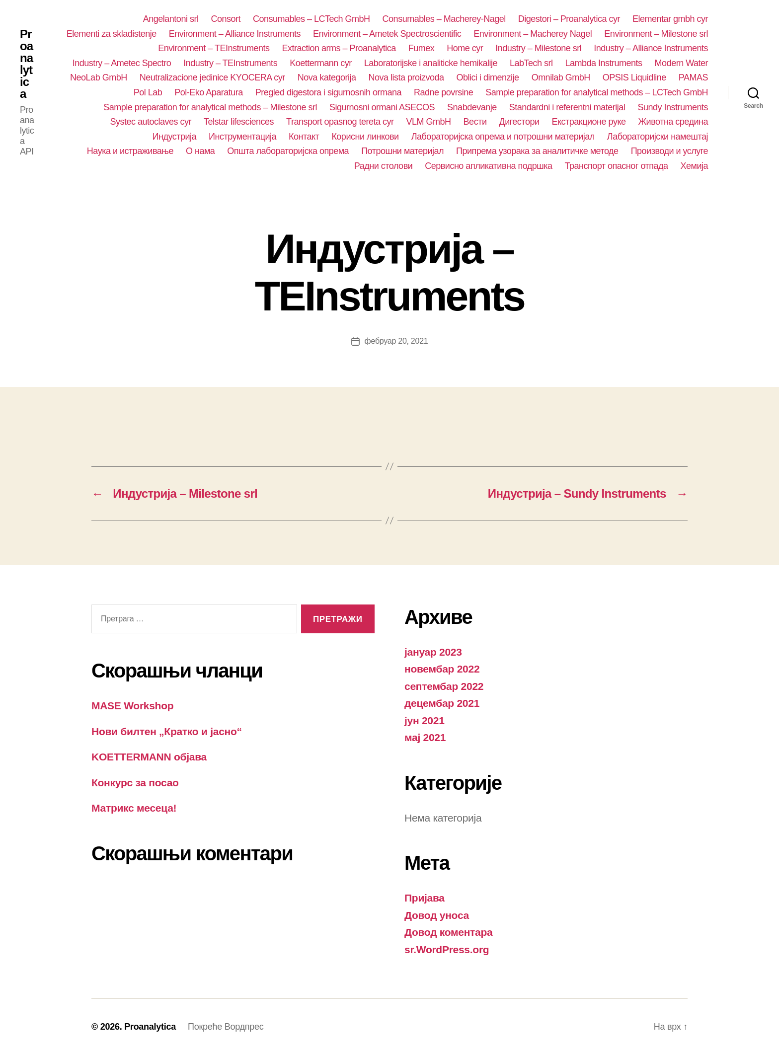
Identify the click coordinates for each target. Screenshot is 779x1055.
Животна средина (673, 122)
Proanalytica (26, 64)
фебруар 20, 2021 (396, 341)
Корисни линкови (364, 137)
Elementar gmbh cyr (670, 19)
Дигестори (519, 122)
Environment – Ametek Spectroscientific (387, 34)
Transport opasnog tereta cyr (340, 122)
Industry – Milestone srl (538, 48)
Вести (475, 122)
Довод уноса (436, 915)
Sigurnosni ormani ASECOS (382, 107)
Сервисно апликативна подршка (488, 166)
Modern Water (681, 63)
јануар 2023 (433, 652)
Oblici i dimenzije (488, 77)
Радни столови (383, 166)
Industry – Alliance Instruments (651, 48)
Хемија (694, 166)
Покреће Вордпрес (225, 1027)
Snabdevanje (472, 107)
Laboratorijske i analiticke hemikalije (430, 63)
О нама (200, 151)
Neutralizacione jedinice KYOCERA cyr (212, 77)
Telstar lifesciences (239, 122)
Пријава (424, 898)
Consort (225, 19)
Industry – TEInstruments (230, 63)
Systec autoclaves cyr (150, 122)
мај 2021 (425, 737)
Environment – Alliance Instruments (235, 34)
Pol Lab (148, 92)
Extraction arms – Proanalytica (339, 48)
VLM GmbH (428, 122)
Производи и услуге (669, 151)
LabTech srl (531, 63)
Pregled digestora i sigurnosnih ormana (328, 92)
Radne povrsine (443, 92)
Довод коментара (448, 932)
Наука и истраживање (130, 151)
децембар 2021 (441, 703)
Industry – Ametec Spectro (122, 63)
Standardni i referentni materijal (567, 107)
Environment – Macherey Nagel (532, 34)
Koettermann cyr (321, 63)
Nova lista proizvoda (406, 77)
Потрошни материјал (402, 151)
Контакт (304, 137)
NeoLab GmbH (98, 77)
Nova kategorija (327, 77)
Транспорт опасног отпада (616, 166)
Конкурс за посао (135, 782)
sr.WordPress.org (446, 949)
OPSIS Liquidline (634, 77)
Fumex (421, 48)
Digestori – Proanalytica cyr (569, 19)
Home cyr (465, 48)
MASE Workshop (132, 705)
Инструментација (242, 137)
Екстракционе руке (589, 122)
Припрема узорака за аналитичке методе (537, 151)
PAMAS (693, 77)
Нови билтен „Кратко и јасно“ (166, 731)
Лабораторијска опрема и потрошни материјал (503, 137)
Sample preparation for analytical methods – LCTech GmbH (596, 92)
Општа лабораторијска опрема (288, 151)
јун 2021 (424, 720)
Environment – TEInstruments (213, 48)
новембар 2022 (441, 669)
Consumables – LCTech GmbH (311, 19)
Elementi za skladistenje (111, 34)
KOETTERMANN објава (149, 756)
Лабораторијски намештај (657, 137)
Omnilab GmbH (561, 77)
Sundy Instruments (672, 107)
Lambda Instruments (603, 63)
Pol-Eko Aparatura (208, 92)
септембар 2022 (443, 686)
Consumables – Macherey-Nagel (444, 19)
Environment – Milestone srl (656, 34)
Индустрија (175, 137)
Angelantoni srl (171, 19)
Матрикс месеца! (133, 808)
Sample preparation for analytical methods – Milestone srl (210, 107)
